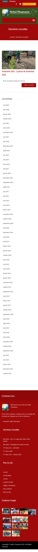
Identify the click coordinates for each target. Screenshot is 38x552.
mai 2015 (6, 360)
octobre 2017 (7, 287)
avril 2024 (6, 141)
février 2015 (7, 364)
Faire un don (29, 4)
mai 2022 (6, 169)
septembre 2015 (8, 351)
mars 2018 (6, 269)
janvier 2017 (7, 305)
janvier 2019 (7, 250)
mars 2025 (6, 128)
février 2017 (7, 301)
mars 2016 (6, 337)
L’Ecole (5, 479)
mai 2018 (6, 264)
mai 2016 (6, 328)
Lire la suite (29, 85)
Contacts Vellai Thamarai (11, 421)
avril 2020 (6, 228)
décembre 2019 (8, 232)
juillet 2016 (6, 323)
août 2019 (6, 237)
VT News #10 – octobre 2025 (12, 454)
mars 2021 (6, 205)
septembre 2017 (8, 291)
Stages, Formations (9, 485)
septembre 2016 (8, 314)
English (5, 1)
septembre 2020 (8, 223)
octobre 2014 (7, 373)
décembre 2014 (8, 369)
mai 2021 (6, 196)
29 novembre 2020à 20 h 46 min (14, 81)
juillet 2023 (6, 150)
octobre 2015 (7, 346)
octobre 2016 (7, 310)
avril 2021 (6, 200)
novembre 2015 (8, 341)
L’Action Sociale (8, 482)
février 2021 (7, 210)
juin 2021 (6, 191)
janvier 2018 (7, 278)
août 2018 (6, 260)
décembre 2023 (8, 146)
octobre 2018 (7, 255)
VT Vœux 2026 (8, 451)
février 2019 (7, 246)
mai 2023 (6, 160)
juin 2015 (6, 355)
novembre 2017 (8, 282)
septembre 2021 (8, 182)
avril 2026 (6, 109)
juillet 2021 (6, 187)
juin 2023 (6, 155)
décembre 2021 (8, 178)
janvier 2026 (7, 114)
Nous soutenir (7, 489)
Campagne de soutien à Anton (16, 444)
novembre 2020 (8, 214)
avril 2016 (6, 332)
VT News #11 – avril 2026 (11, 448)
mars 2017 (6, 296)
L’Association (7, 475)
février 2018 (7, 273)
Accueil (12, 37)
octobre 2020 (7, 219)
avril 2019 (6, 241)
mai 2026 (6, 105)
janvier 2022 (7, 173)
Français (12, 1)
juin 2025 (6, 123)
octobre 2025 (7, 119)
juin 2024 (6, 137)
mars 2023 (6, 164)
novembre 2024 (8, 132)
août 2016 (6, 319)
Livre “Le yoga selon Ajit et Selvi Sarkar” (16, 440)
